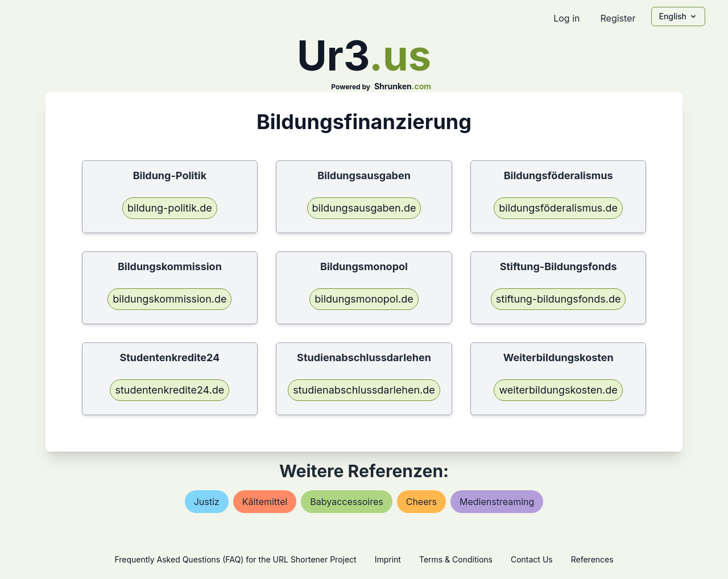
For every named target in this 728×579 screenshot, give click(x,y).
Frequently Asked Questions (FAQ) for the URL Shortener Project (235, 559)
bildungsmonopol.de (364, 299)
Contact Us (532, 559)
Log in (566, 18)
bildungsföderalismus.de (558, 208)
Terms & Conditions (456, 559)
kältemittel (265, 501)
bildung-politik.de (169, 208)
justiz (207, 501)
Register (617, 18)
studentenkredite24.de (169, 390)
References (592, 559)
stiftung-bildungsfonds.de (558, 299)
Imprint (388, 559)
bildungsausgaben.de (364, 208)
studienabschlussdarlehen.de (364, 390)
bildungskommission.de (169, 299)
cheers (421, 501)
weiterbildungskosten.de (558, 390)
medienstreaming (497, 501)
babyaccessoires (346, 501)
